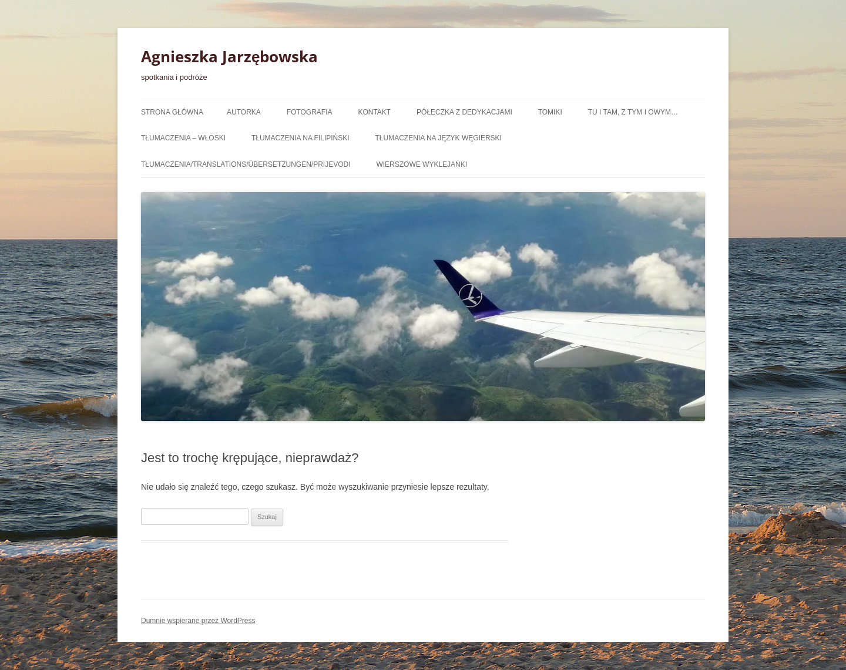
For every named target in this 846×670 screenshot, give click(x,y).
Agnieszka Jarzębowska (229, 56)
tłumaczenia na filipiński (300, 138)
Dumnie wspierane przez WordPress (198, 621)
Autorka (244, 112)
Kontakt (374, 112)
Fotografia (310, 112)
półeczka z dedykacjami (464, 112)
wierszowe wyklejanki (421, 164)
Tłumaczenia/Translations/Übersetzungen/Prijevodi (246, 164)
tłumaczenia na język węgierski (438, 138)
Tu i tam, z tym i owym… (633, 112)
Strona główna (172, 112)
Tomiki (550, 112)
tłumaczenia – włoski (183, 138)
